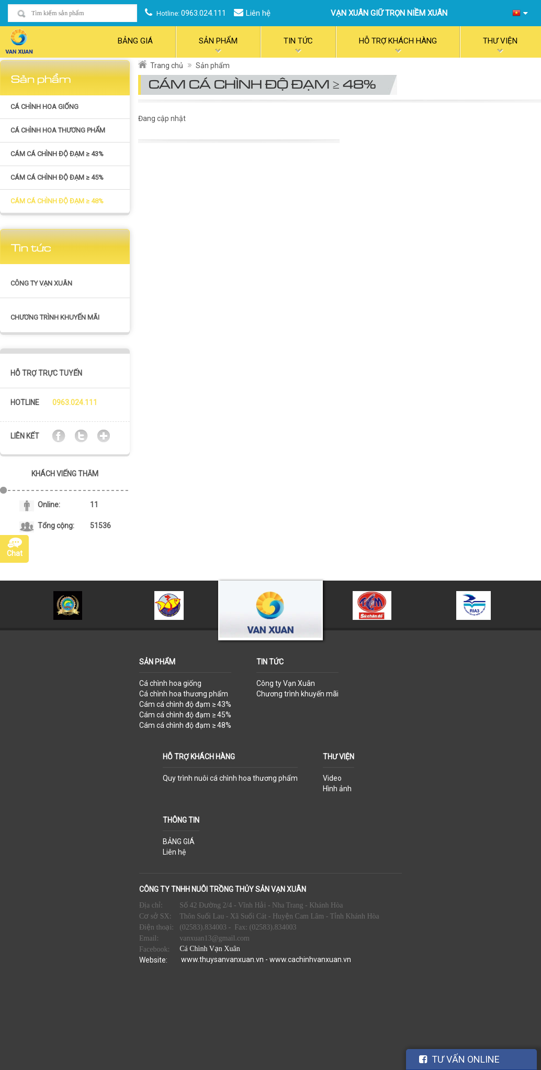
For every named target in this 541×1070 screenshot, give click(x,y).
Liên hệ (258, 13)
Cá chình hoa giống (44, 107)
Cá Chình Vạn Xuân (209, 949)
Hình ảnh (337, 788)
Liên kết (24, 436)
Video (332, 778)
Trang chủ (166, 65)
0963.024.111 (203, 13)
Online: (49, 504)
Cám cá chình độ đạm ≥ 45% (57, 177)
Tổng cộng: (56, 525)
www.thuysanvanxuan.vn (222, 959)
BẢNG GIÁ (179, 841)
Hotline (24, 402)
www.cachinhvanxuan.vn (310, 959)
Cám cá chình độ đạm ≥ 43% (57, 154)
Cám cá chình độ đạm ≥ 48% (57, 201)
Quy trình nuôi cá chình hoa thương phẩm (230, 778)
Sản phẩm (213, 65)
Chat (14, 553)
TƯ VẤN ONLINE (459, 1059)
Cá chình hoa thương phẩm (57, 130)
